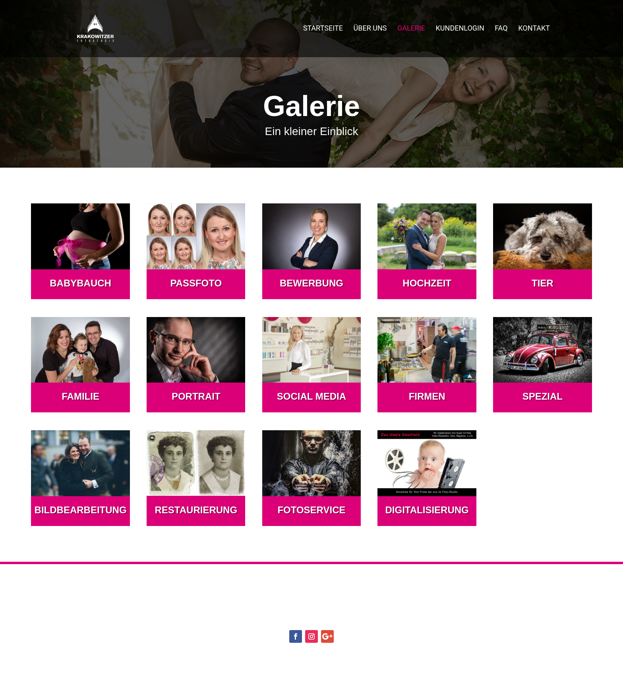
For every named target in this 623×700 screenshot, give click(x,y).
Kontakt (534, 30)
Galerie (411, 30)
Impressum (394, 657)
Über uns (370, 30)
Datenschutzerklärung (320, 657)
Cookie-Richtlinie (237, 657)
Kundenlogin (460, 30)
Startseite (323, 30)
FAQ (501, 30)
